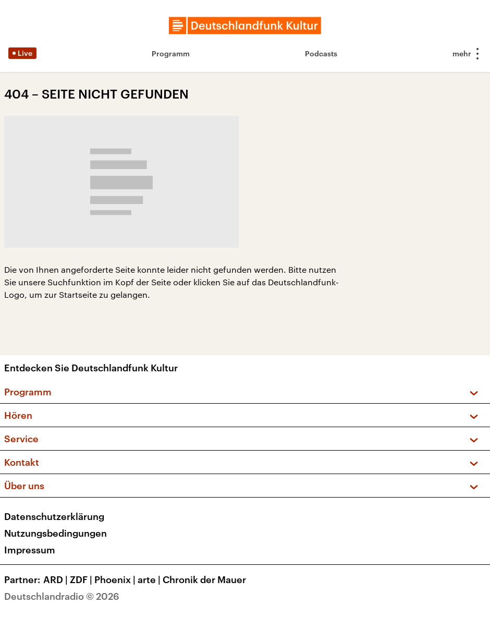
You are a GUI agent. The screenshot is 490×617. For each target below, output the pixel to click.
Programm (171, 53)
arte (150, 579)
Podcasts (321, 53)
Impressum (29, 549)
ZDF (82, 579)
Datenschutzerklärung (54, 516)
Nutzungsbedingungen (55, 533)
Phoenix (116, 579)
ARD (56, 579)
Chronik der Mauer (204, 579)
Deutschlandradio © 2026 (61, 596)
